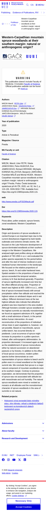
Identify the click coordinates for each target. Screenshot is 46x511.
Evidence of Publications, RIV (26, 13)
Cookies (15, 473)
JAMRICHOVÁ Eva (10, 108)
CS (32, 5)
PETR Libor (20, 103)
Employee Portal (24, 455)
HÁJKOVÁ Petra (26, 106)
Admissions (7, 423)
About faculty (8, 431)
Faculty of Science (32, 84)
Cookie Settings (19, 498)
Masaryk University (15, 470)
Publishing (5, 13)
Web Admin (6, 473)
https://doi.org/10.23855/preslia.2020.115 (20, 211)
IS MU (4, 455)
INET (12, 455)
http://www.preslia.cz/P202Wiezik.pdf (18, 202)
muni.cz (24, 89)
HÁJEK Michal (9, 116)
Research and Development (15, 438)
